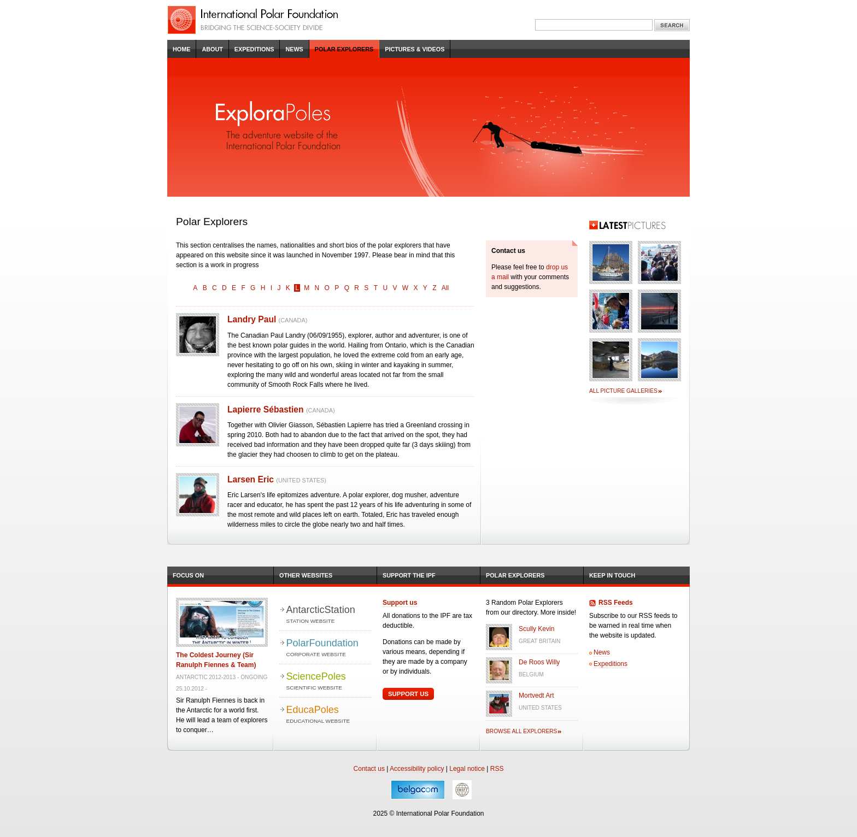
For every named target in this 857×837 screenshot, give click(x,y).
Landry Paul (267, 319)
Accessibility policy (417, 769)
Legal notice (467, 769)
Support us (400, 602)
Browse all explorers (521, 731)
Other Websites (305, 575)
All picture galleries (623, 391)
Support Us (408, 694)
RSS (497, 769)
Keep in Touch (612, 575)
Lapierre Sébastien (281, 409)
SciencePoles (328, 681)
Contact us (369, 769)
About (212, 49)
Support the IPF (409, 575)
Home (181, 49)
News (294, 49)
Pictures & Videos (414, 49)
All (445, 288)
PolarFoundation (328, 648)
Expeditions (254, 49)
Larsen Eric (276, 479)
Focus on (188, 575)
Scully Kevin (536, 629)
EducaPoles (328, 715)
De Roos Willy (539, 662)
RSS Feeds (615, 602)
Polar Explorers (344, 49)
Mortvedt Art (536, 695)
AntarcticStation (328, 615)
